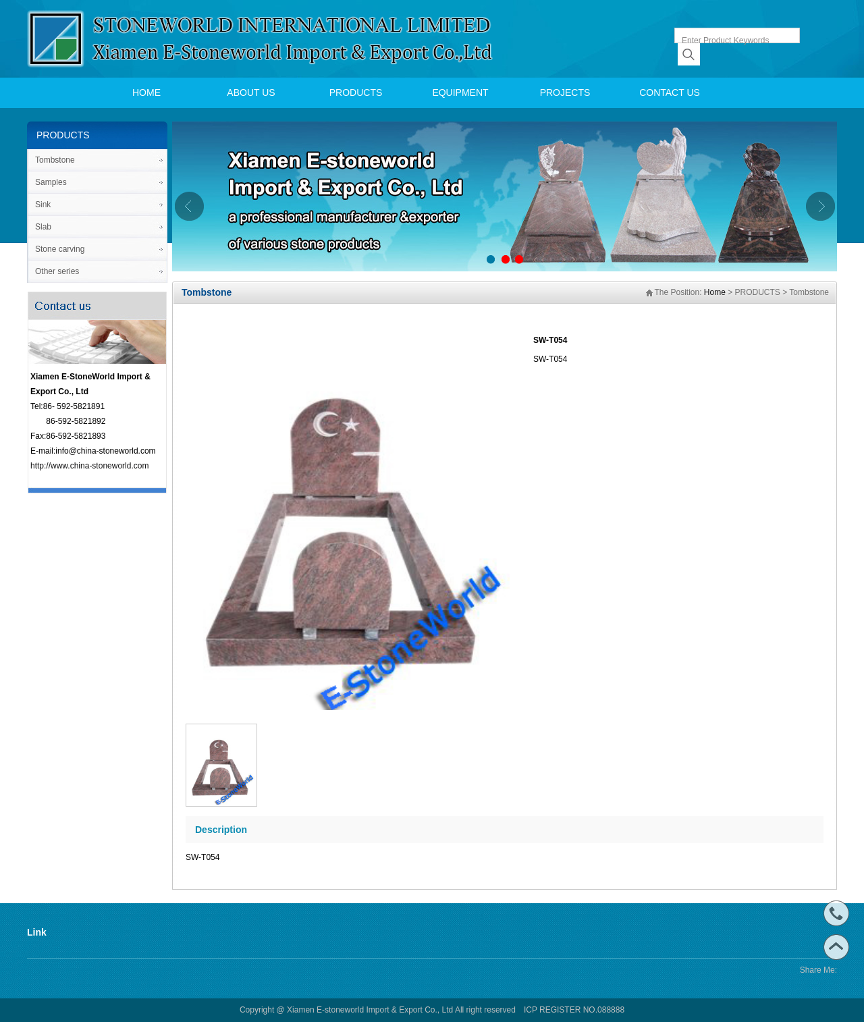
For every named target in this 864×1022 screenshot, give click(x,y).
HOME (146, 92)
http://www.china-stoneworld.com (89, 465)
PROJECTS (565, 92)
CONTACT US (669, 92)
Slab (43, 227)
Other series (57, 271)
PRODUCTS (356, 92)
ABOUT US (251, 92)
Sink (43, 204)
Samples (51, 182)
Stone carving (59, 249)
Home (715, 292)
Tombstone (55, 160)
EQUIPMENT (460, 92)
